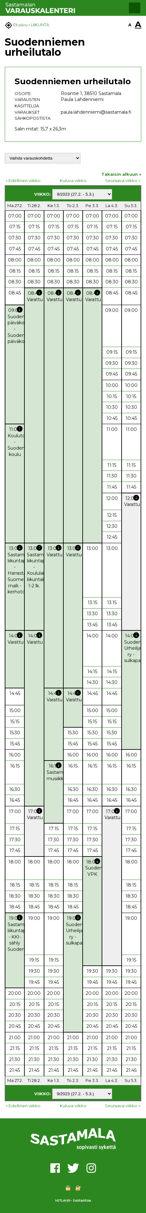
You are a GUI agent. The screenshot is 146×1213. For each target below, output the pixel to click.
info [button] (39, 292)
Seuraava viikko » (122, 180)
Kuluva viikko (73, 180)
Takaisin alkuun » (121, 174)
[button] (134, 8)
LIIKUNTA (40, 24)
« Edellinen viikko (23, 180)
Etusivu (20, 24)
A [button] (129, 24)
